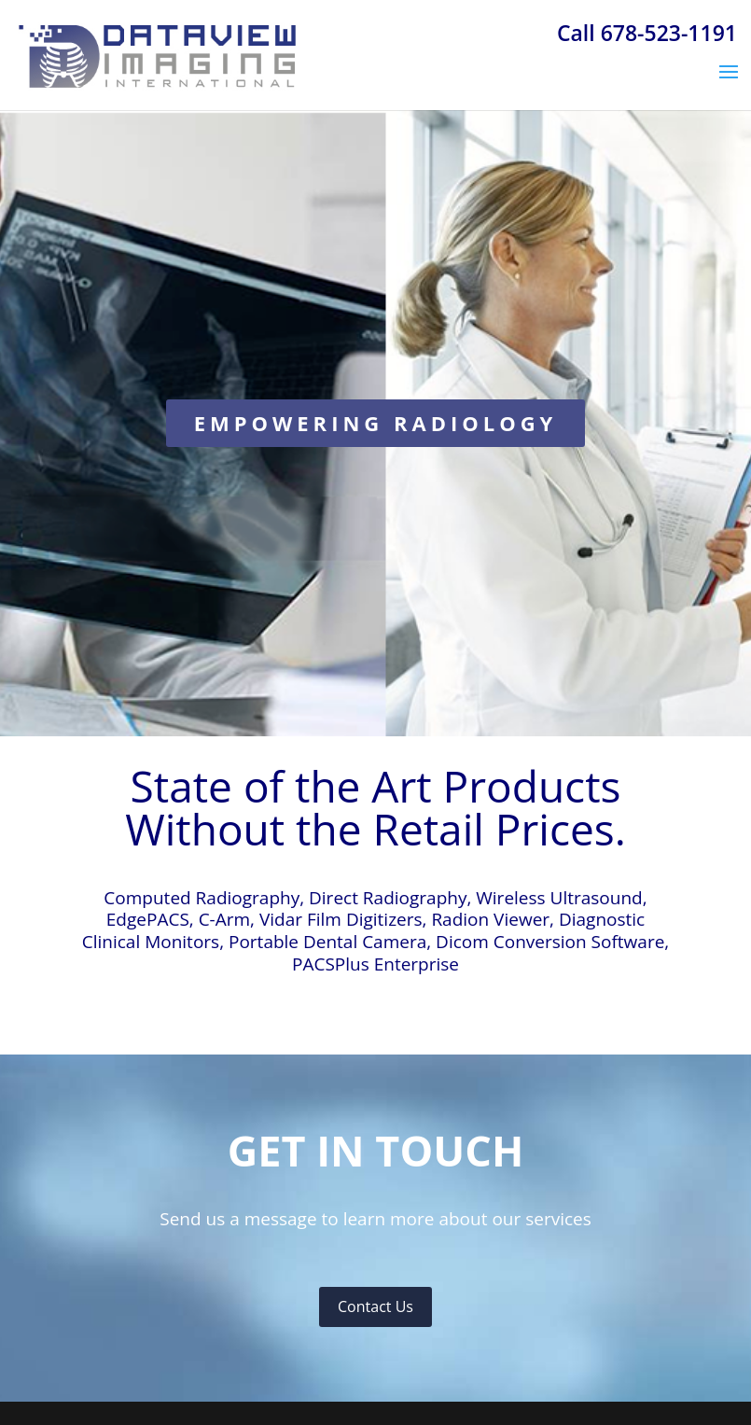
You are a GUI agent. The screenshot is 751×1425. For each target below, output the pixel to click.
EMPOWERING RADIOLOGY (376, 423)
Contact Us (375, 1306)
